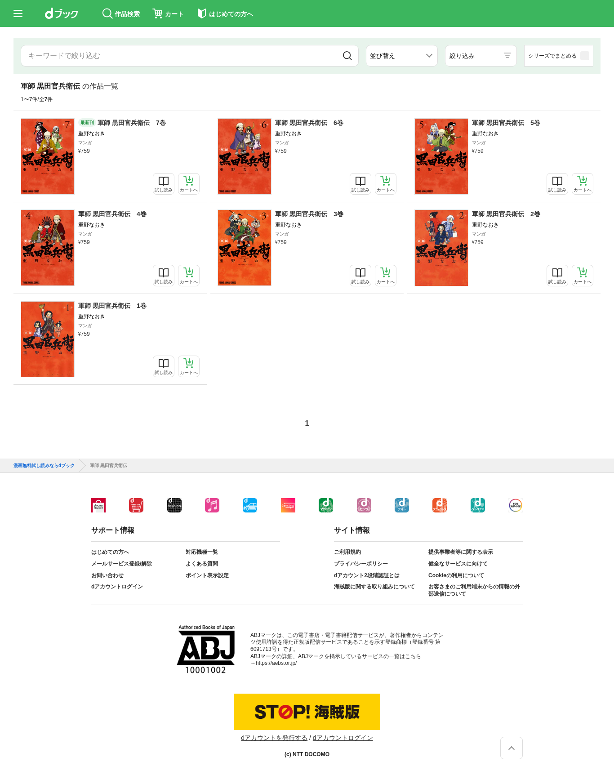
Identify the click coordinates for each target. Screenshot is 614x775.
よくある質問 (202, 564)
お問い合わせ (107, 575)
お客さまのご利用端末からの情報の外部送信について (474, 590)
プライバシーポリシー (361, 564)
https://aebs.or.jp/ (276, 663)
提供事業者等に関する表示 (460, 552)
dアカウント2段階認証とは (367, 575)
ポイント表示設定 (207, 575)
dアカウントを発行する (274, 737)
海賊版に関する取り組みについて (374, 586)
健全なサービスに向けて (458, 564)
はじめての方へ (110, 552)
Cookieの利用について (456, 575)
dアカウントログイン (117, 586)
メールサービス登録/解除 (121, 564)
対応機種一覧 (202, 552)
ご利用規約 (347, 552)
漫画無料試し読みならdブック (44, 465)
